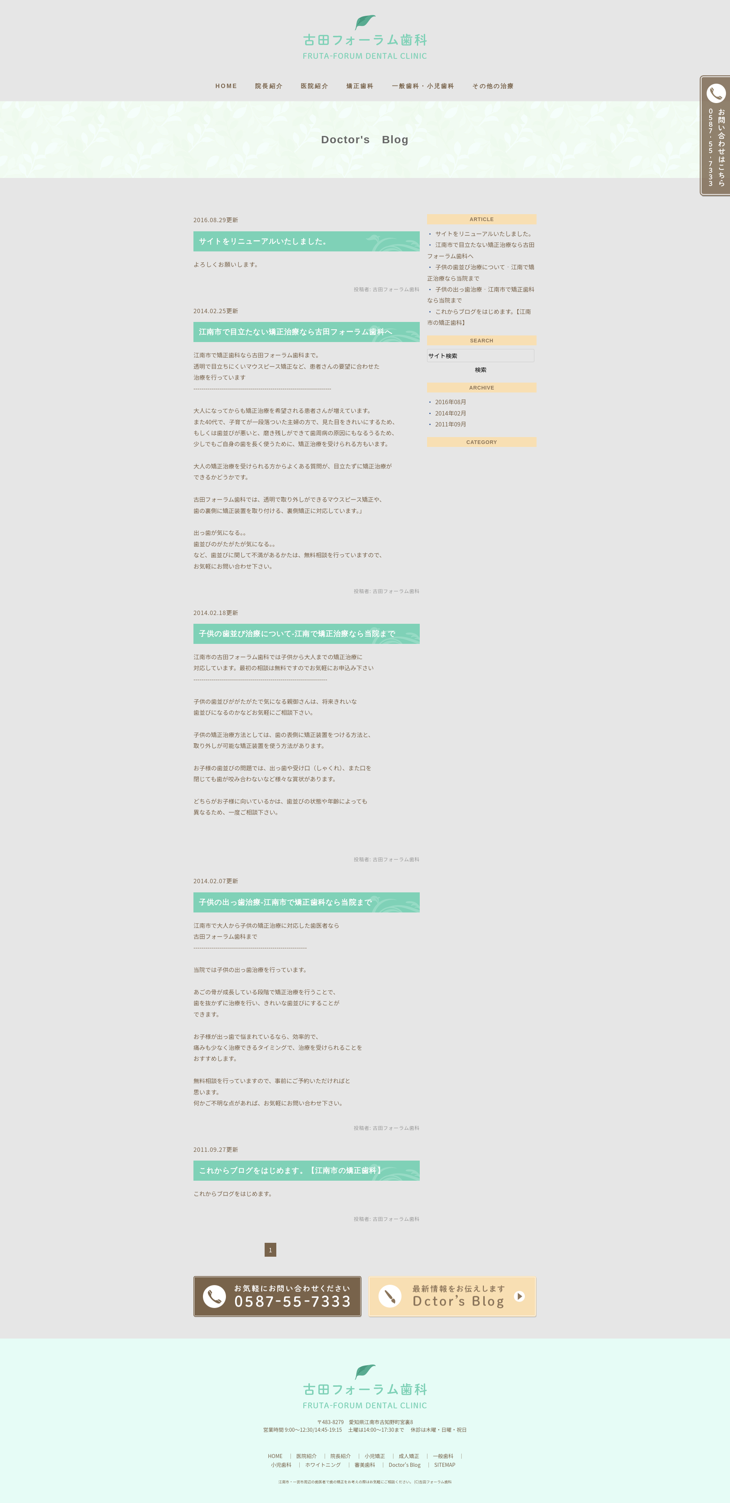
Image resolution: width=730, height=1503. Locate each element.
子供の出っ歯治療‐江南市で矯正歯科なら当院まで (285, 902)
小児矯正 (375, 1456)
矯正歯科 (360, 86)
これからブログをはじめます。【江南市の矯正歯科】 (292, 1170)
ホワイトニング (323, 1464)
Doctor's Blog (404, 1464)
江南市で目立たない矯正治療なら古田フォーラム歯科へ (295, 332)
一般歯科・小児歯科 (423, 86)
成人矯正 (409, 1456)
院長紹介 (269, 86)
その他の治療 (493, 86)
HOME (226, 86)
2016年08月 (450, 401)
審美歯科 (365, 1464)
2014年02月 (450, 413)
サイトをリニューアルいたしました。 (264, 241)
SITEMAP (445, 1464)
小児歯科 (281, 1464)
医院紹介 (315, 86)
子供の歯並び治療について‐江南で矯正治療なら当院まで (297, 634)
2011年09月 (450, 424)
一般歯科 (443, 1456)
